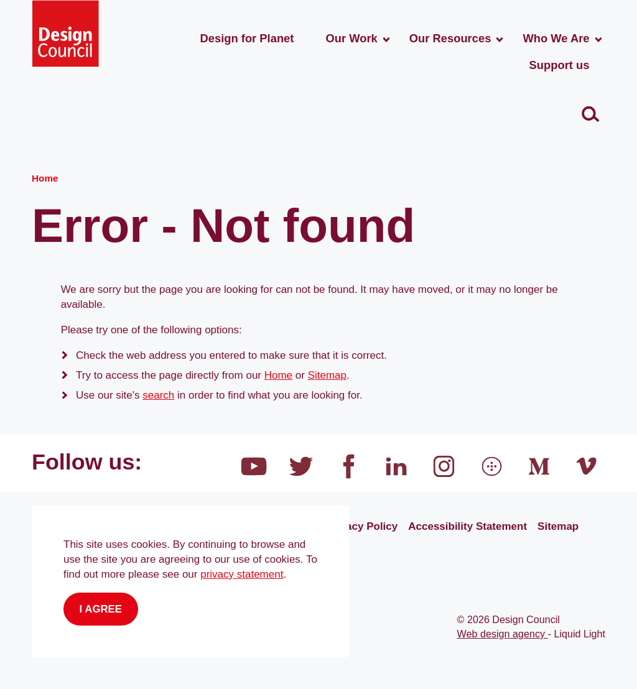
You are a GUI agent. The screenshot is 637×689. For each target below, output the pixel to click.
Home (278, 375)
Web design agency (502, 633)
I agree (101, 609)
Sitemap (327, 375)
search (158, 395)
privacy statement (241, 574)
